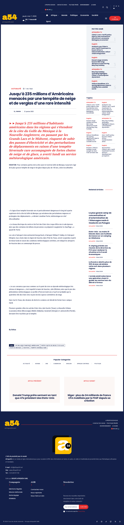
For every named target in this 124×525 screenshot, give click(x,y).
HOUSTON (26, 347)
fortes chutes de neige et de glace (52, 345)
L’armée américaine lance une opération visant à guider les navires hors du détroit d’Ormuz (100, 279)
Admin (18, 111)
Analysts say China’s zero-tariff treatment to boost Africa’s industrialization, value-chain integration (101, 50)
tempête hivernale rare (39, 347)
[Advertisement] (42, 190)
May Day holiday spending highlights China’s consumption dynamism (100, 74)
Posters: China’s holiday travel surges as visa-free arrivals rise (92, 150)
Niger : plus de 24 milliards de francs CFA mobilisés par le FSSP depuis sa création (89, 398)
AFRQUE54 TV (97, 32)
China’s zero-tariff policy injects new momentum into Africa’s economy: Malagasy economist (101, 37)
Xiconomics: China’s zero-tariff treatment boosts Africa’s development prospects (108, 152)
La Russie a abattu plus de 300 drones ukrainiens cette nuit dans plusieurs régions (100, 265)
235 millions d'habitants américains (27, 345)
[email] (71, 507)
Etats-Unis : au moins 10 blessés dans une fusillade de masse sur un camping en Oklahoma (100, 235)
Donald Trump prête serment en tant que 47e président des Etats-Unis (34, 396)
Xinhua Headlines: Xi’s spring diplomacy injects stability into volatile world (101, 86)
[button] (107, 7)
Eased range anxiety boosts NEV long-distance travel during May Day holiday (100, 62)
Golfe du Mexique (15, 347)
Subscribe (83, 507)
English (94, 44)
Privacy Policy (81, 511)
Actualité (16, 89)
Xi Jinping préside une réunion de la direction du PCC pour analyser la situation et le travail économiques (100, 250)
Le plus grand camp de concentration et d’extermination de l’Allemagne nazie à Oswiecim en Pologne (100, 217)
